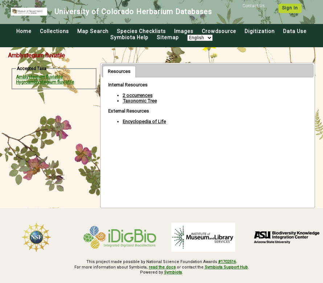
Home (24, 31)
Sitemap (168, 37)
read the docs (162, 267)
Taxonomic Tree (140, 101)
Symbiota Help (129, 37)
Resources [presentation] (119, 71)
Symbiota (173, 272)
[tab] (119, 71)
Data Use (295, 31)
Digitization (260, 31)
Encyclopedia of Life (144, 121)
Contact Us (253, 5)
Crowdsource (219, 31)
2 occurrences (137, 95)
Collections (54, 31)
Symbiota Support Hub (226, 267)
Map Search (93, 31)
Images (183, 31)
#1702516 (227, 261)
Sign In (290, 8)
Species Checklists (141, 31)
